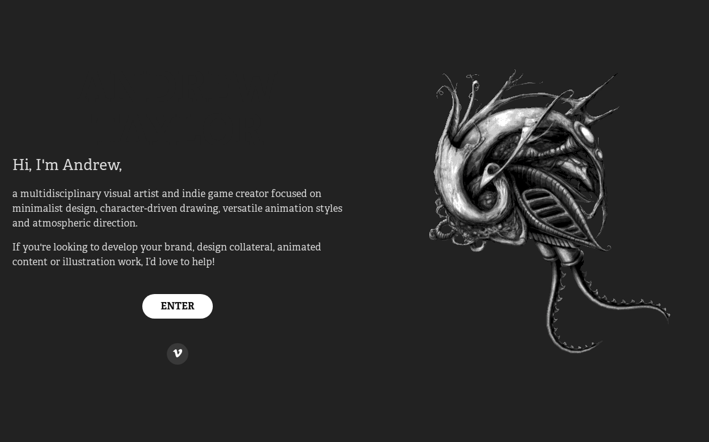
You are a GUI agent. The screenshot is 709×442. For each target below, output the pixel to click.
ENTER (177, 306)
